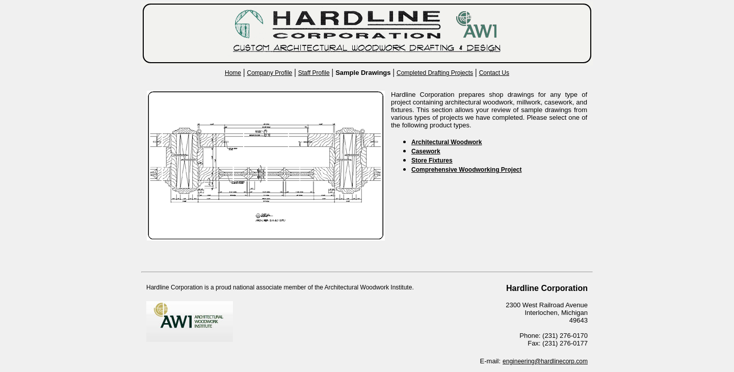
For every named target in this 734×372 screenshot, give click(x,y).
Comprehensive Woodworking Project (466, 169)
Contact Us (494, 72)
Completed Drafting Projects (435, 72)
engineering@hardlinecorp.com (545, 361)
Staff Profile (314, 72)
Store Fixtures (432, 160)
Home (233, 72)
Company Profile (270, 72)
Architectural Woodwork (446, 142)
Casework (425, 151)
